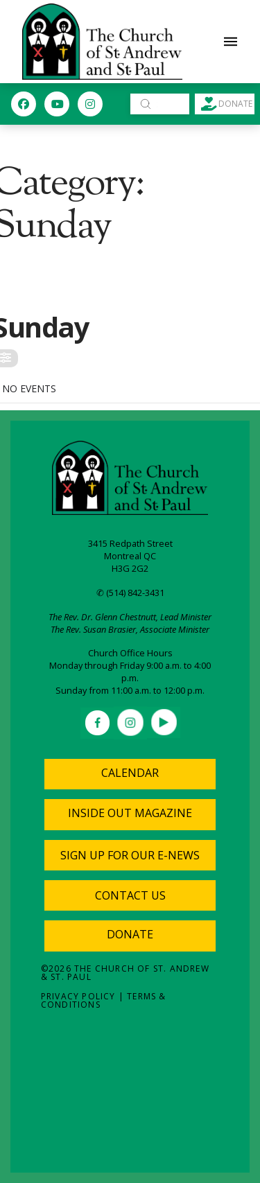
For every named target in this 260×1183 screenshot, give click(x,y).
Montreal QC (130, 556)
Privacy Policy (78, 996)
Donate (130, 934)
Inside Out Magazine (130, 813)
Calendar (130, 772)
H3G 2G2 (130, 568)
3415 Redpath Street (130, 543)
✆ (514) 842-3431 (130, 592)
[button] (231, 41)
